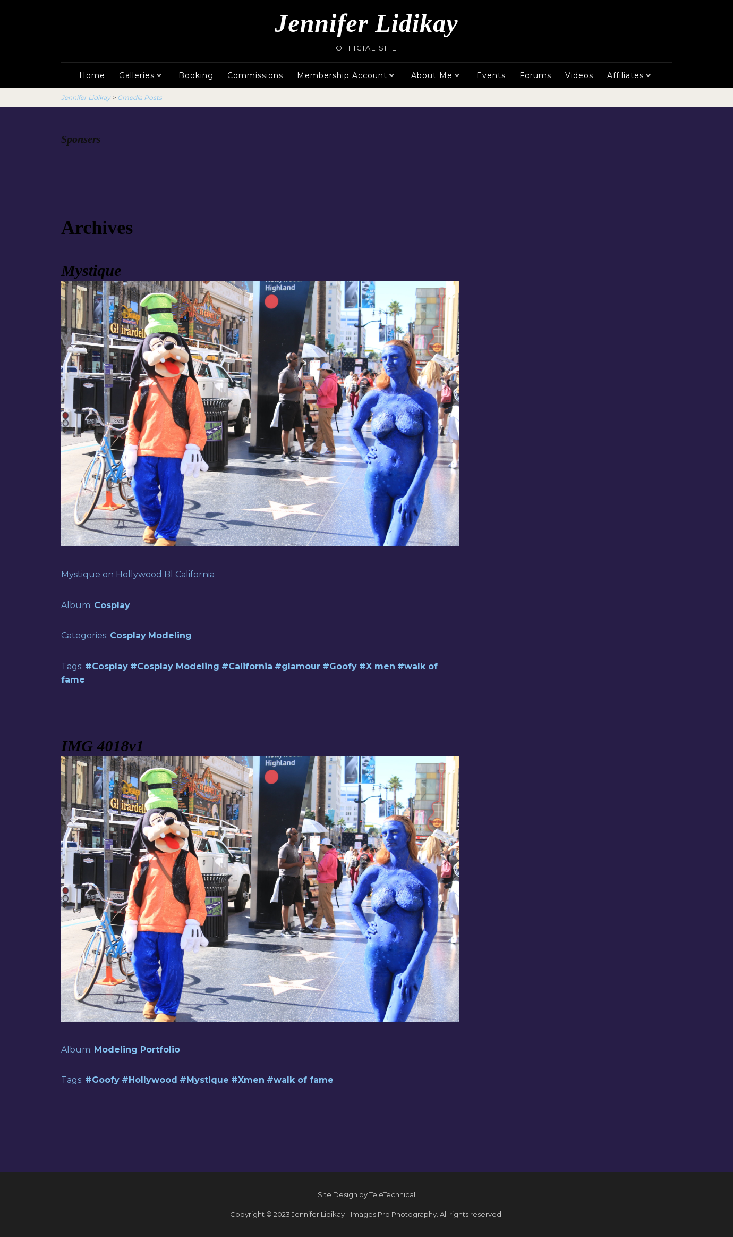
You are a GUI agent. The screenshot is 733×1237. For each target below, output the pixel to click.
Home (92, 75)
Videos (579, 75)
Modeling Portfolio (137, 1050)
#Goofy (339, 666)
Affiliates (625, 75)
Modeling (170, 635)
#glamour (297, 666)
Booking (196, 75)
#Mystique (204, 1080)
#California (246, 666)
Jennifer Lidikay (366, 23)
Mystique (91, 270)
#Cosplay (106, 666)
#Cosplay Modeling (174, 666)
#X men (377, 666)
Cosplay (112, 605)
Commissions (255, 75)
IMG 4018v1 (102, 745)
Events (491, 75)
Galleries (137, 75)
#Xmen (248, 1080)
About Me (432, 75)
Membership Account (342, 75)
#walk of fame (300, 1080)
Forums (535, 75)
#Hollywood (149, 1080)
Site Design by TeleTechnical (366, 1194)
